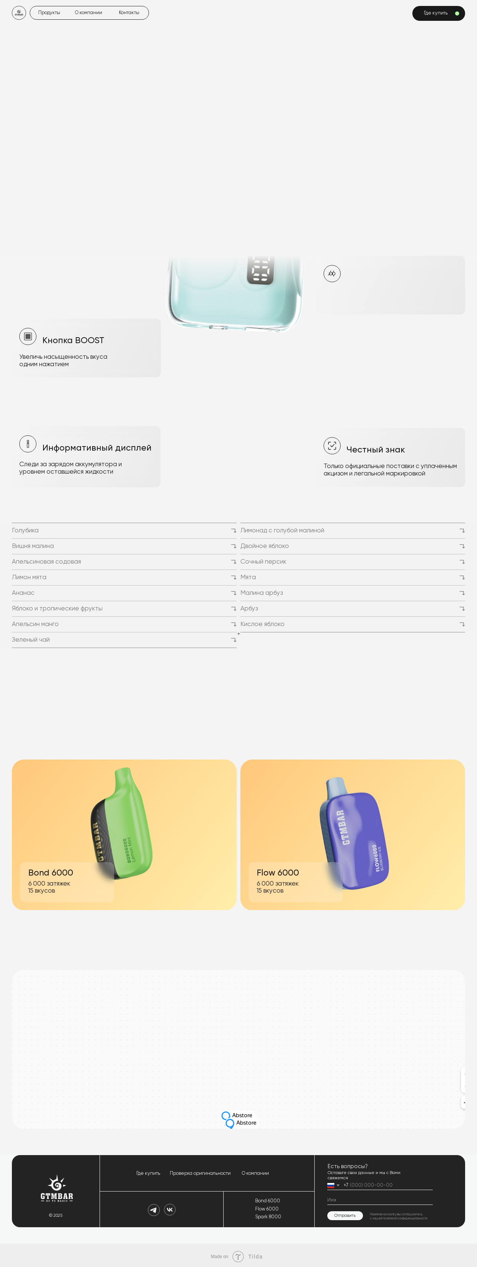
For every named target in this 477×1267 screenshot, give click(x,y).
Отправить (344, 1213)
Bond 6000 (266, 1198)
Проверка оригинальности (199, 1170)
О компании (88, 12)
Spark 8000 (267, 1214)
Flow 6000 (266, 1207)
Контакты (129, 12)
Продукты (49, 12)
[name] (379, 1198)
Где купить (148, 1170)
